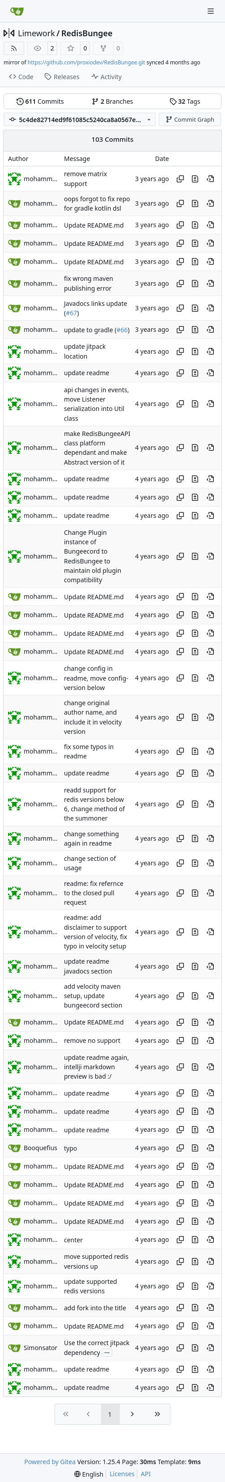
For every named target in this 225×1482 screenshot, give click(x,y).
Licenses (122, 1473)
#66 (121, 330)
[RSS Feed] (14, 48)
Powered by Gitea (50, 1461)
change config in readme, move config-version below (96, 678)
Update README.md (94, 225)
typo (70, 1148)
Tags (185, 101)
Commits (40, 101)
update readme (86, 373)
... (107, 1352)
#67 (71, 313)
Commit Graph (190, 119)
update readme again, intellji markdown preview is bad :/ (96, 1067)
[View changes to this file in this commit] (195, 179)
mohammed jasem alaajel (41, 351)
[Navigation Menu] (212, 11)
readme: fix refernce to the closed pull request (93, 893)
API (146, 1473)
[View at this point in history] (210, 179)
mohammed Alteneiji (41, 178)
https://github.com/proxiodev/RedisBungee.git (86, 62)
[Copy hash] (180, 179)
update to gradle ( (90, 330)
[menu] (88, 1474)
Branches (112, 101)
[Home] (17, 11)
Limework (36, 33)
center (73, 1240)
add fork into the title (95, 1308)
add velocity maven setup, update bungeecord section (93, 996)
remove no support (92, 1040)
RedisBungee (87, 33)
